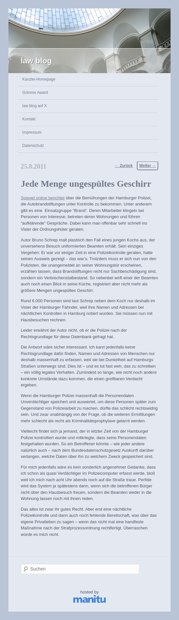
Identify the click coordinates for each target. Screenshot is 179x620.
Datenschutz (33, 145)
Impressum (32, 132)
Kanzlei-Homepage (38, 79)
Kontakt (29, 119)
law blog (36, 60)
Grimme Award (35, 92)
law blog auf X (34, 106)
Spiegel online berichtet (43, 197)
